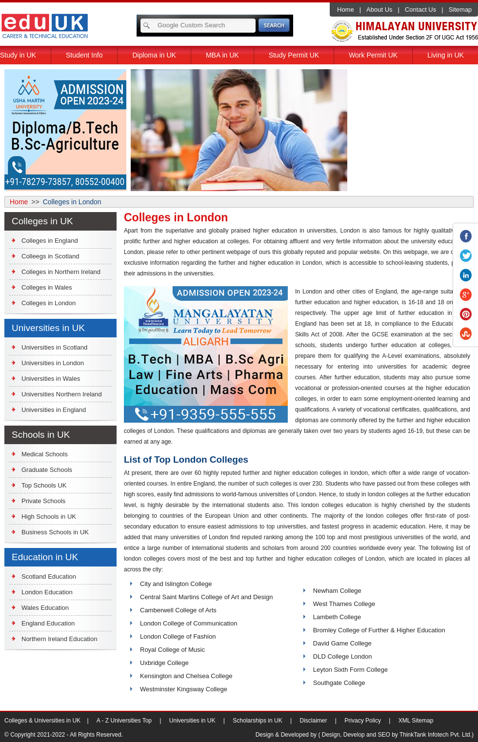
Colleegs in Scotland (50, 256)
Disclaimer (313, 720)
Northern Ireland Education (59, 639)
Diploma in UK (154, 55)
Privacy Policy (362, 720)
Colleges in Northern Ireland (60, 271)
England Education (48, 623)
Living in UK (445, 55)
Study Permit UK (294, 55)
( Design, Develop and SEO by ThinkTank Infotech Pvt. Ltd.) (396, 734)
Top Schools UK (44, 485)
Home (345, 9)
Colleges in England (49, 240)
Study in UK (18, 55)
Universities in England (53, 409)
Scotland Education (48, 576)
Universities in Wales (50, 378)
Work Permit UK (373, 55)
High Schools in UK (48, 516)
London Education (47, 592)
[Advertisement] (413, 130)
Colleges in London (48, 303)
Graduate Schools (46, 469)
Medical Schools (44, 454)
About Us (379, 9)
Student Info (84, 55)
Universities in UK (192, 720)
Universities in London (52, 363)
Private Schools (43, 501)
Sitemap (460, 9)
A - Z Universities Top (124, 720)
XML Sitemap (416, 720)
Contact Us (420, 9)
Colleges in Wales (46, 287)
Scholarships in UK (257, 720)
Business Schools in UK (55, 532)
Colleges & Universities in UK (43, 720)
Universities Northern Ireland (61, 394)
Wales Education (45, 607)
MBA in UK (222, 55)
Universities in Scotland (54, 347)
